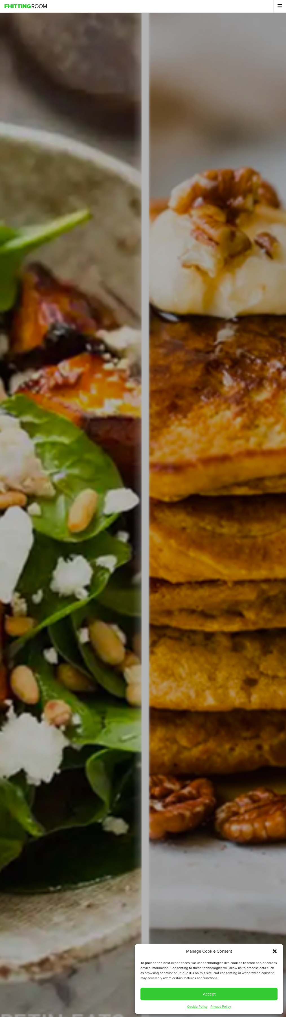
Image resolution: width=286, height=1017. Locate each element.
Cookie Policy (197, 1006)
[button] (275, 951)
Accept (209, 994)
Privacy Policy (220, 1006)
